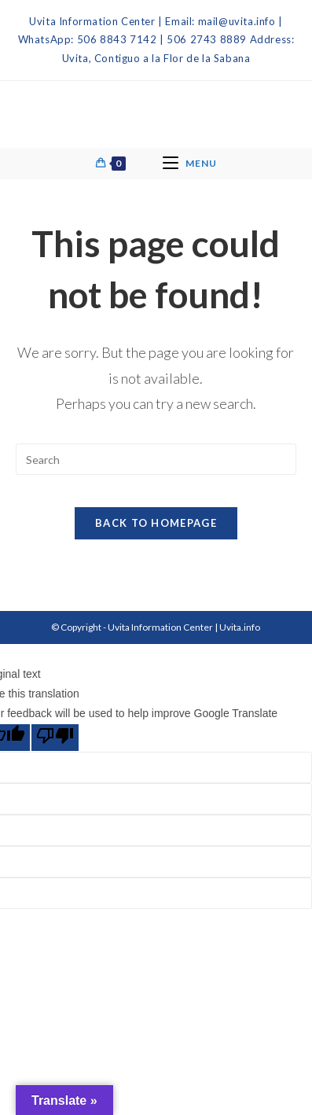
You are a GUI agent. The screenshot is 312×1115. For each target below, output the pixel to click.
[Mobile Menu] (189, 163)
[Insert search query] (156, 459)
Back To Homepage (156, 523)
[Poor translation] (55, 737)
